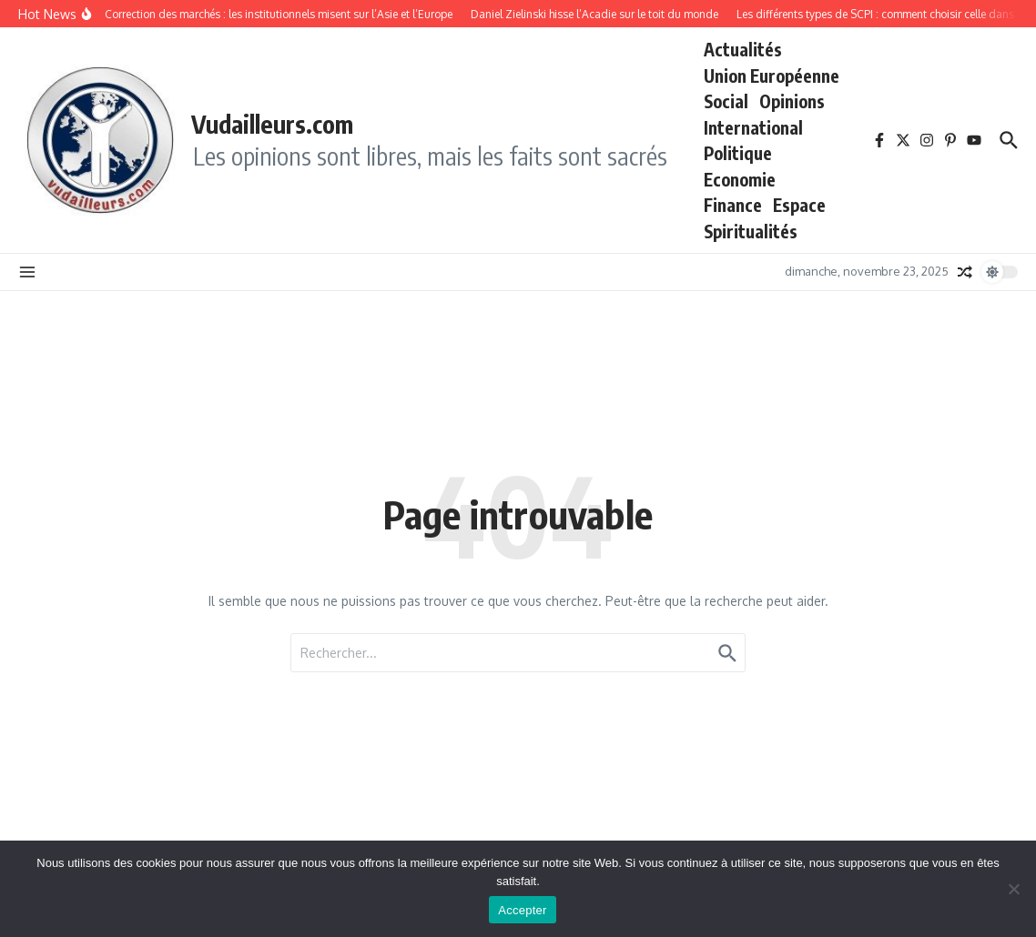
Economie (740, 179)
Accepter (522, 910)
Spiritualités (750, 231)
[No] (1013, 889)
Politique (738, 153)
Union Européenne (771, 75)
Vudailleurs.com (272, 123)
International (753, 127)
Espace (799, 205)
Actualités (743, 49)
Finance (733, 205)
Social (726, 101)
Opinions (792, 101)
